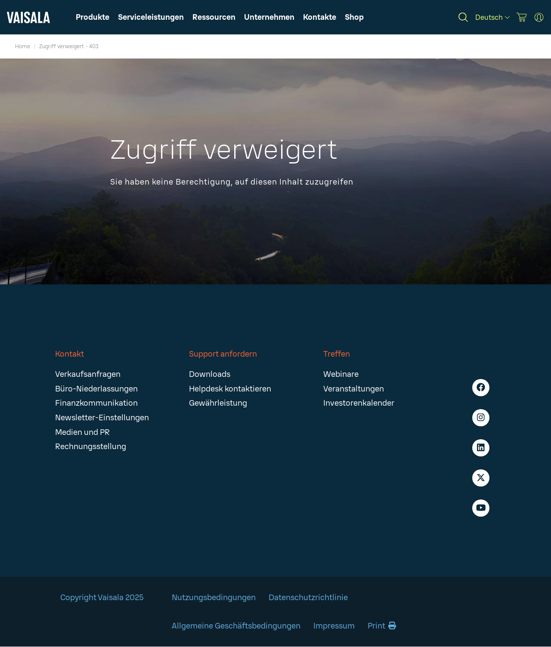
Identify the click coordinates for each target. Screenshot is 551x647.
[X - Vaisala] (480, 478)
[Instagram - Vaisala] (480, 417)
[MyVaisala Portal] (539, 17)
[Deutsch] (492, 17)
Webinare (341, 374)
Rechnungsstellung (90, 446)
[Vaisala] (28, 17)
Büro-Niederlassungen (96, 389)
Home (22, 46)
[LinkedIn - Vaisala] (480, 447)
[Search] (463, 17)
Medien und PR (82, 432)
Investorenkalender (358, 403)
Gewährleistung (218, 403)
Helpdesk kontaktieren (230, 389)
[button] (213, 17)
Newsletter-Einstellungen (102, 418)
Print (382, 626)
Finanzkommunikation (96, 403)
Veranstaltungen (353, 389)
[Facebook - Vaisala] (480, 387)
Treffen (336, 354)
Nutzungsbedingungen (214, 597)
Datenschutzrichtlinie (308, 597)
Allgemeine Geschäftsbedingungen (236, 626)
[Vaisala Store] (522, 17)
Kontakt (69, 354)
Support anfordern (223, 354)
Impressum (334, 626)
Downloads (209, 374)
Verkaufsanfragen (88, 374)
